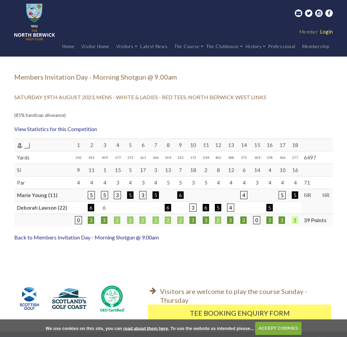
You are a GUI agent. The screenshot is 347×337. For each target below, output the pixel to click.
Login (316, 31)
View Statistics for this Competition (55, 129)
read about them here (145, 328)
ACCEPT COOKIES (278, 328)
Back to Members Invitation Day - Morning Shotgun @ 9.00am (86, 237)
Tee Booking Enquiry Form (240, 313)
